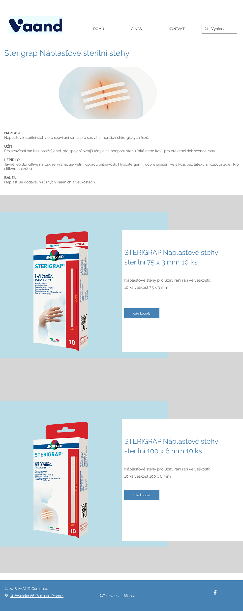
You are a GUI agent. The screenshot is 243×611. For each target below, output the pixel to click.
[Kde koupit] (141, 313)
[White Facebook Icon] (215, 592)
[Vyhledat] (219, 28)
